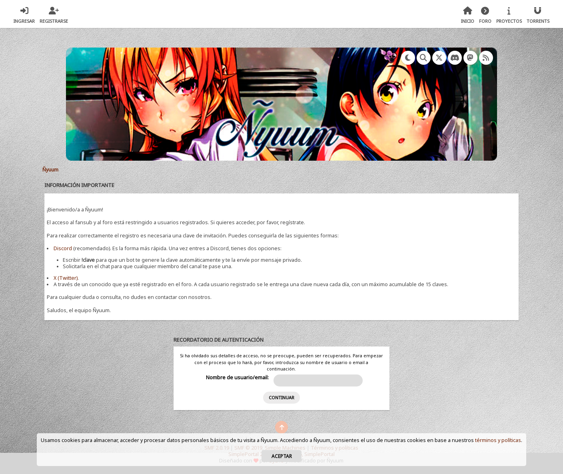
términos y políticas (498, 440)
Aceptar (282, 456)
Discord (63, 248)
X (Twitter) (66, 278)
